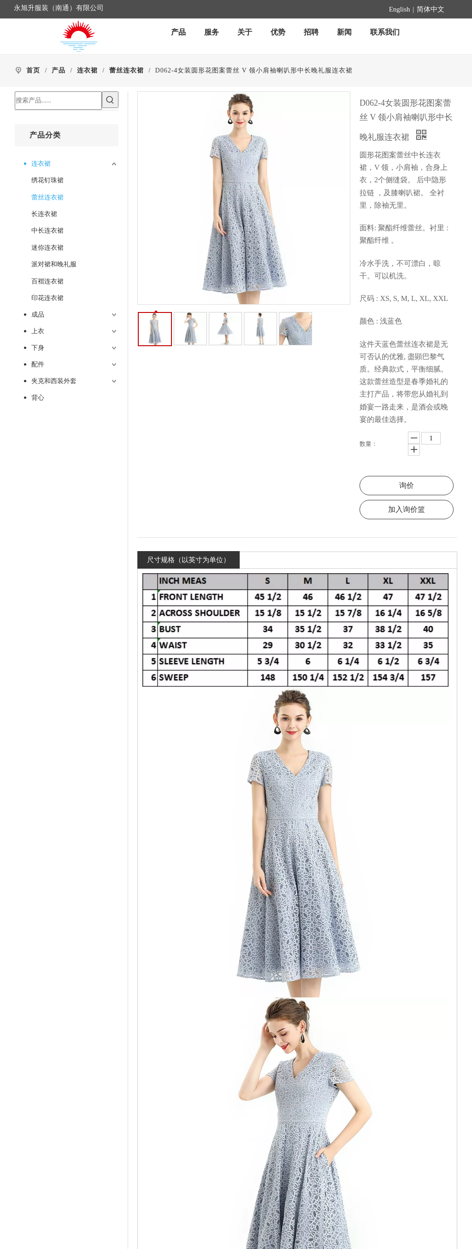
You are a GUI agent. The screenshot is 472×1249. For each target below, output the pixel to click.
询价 (406, 485)
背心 (37, 397)
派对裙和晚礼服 (54, 264)
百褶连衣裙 (47, 281)
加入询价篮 (406, 509)
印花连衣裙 (47, 297)
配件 (37, 364)
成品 (37, 314)
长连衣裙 (44, 213)
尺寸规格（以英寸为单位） (188, 560)
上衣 (37, 331)
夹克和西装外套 (54, 381)
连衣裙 (41, 163)
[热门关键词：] (110, 99)
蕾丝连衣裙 (47, 197)
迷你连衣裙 (47, 247)
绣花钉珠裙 (47, 180)
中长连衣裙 (47, 230)
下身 (37, 347)
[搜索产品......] (58, 100)
